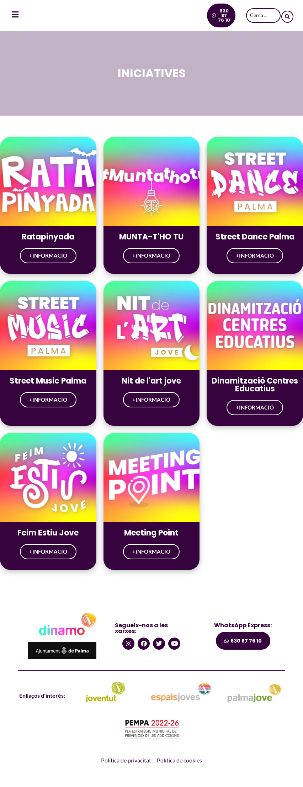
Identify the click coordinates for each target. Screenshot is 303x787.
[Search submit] (287, 16)
